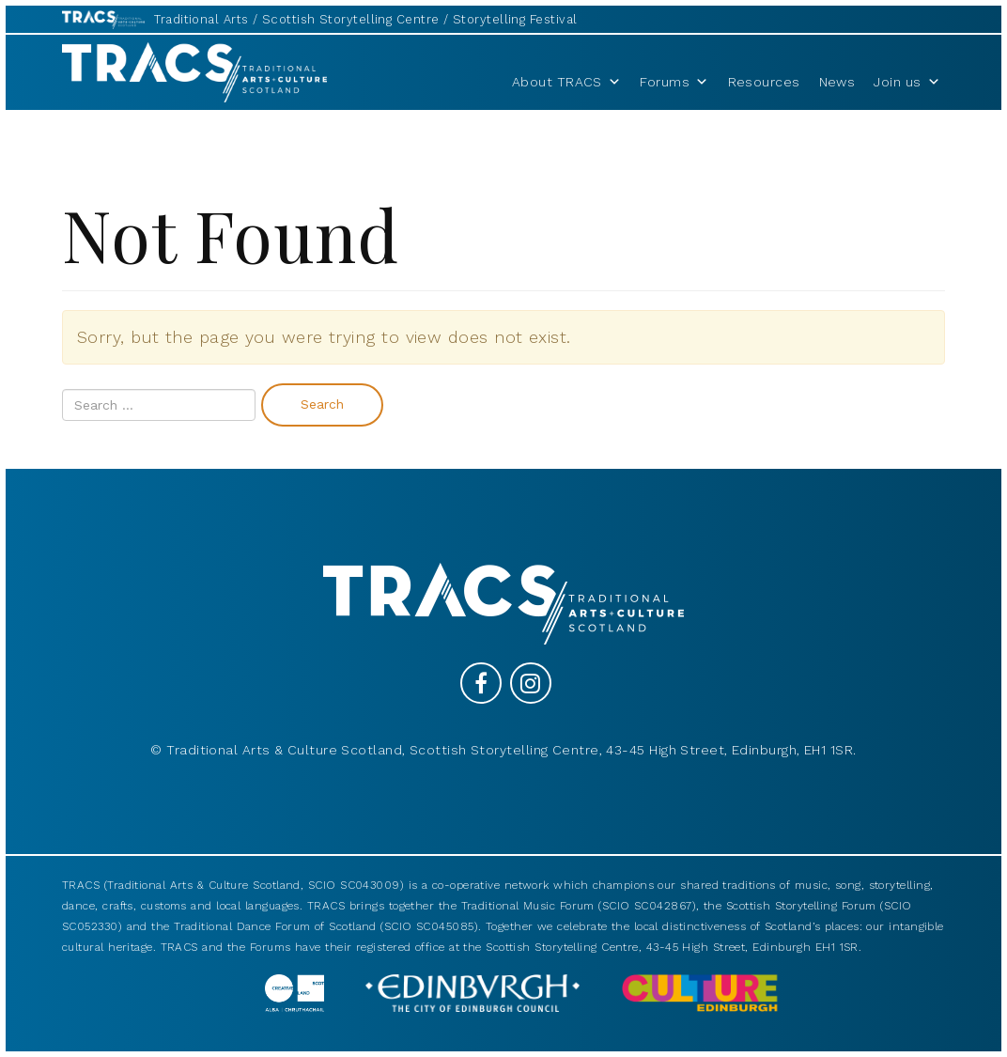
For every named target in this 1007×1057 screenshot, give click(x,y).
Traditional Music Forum (528, 905)
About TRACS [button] (566, 82)
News (837, 81)
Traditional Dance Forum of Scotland (275, 926)
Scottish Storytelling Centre (351, 19)
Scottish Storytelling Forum (801, 905)
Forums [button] (674, 82)
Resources (764, 81)
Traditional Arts (201, 19)
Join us (907, 82)
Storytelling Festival (515, 19)
